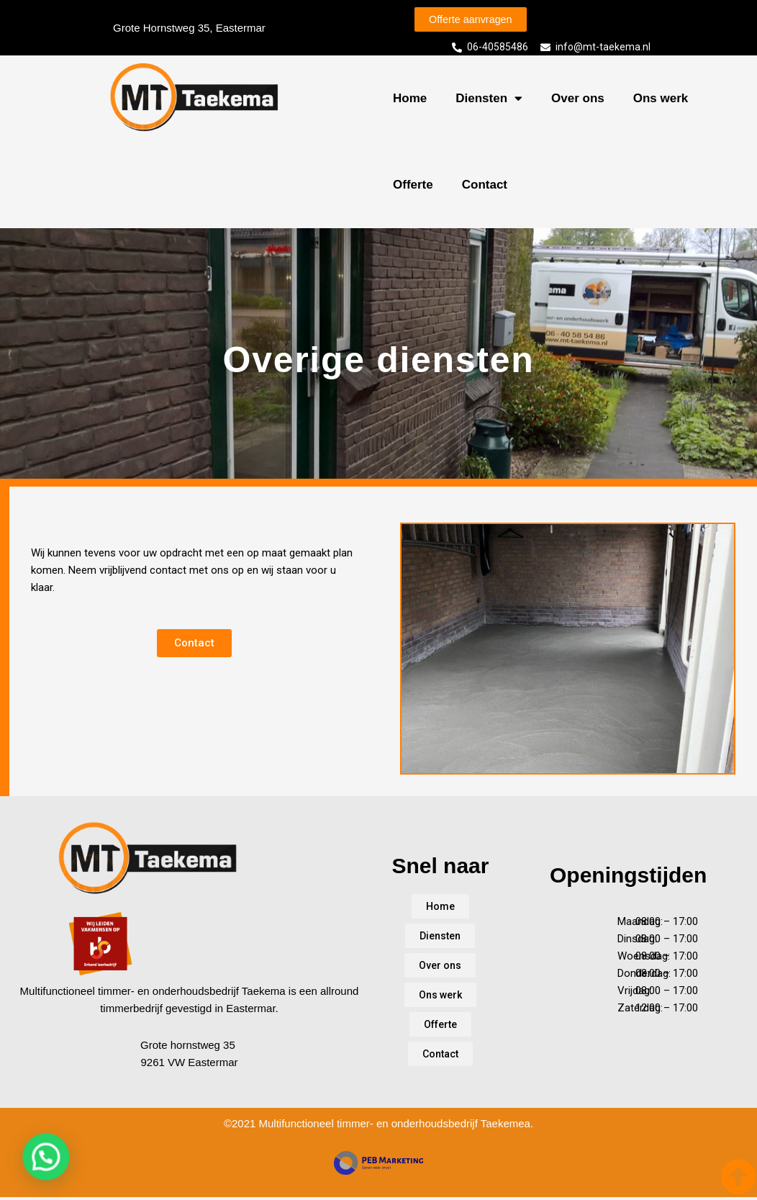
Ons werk (661, 100)
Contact (484, 187)
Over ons (577, 100)
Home (410, 100)
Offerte (413, 187)
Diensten (488, 101)
